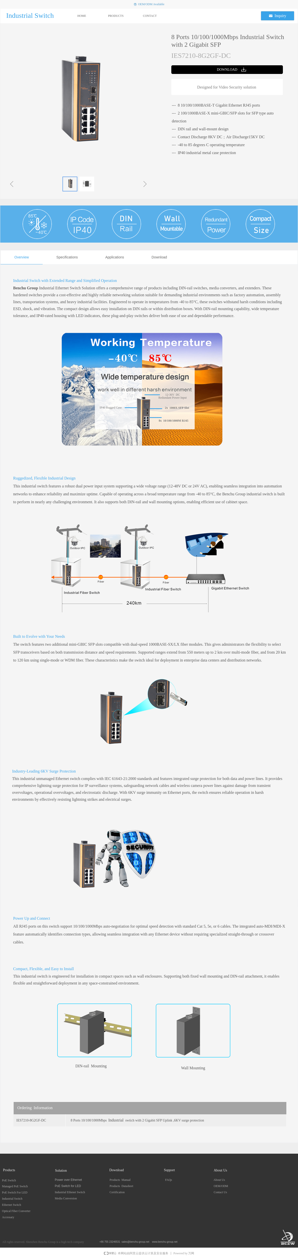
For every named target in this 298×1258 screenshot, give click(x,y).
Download (159, 257)
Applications (114, 257)
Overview (21, 257)
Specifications (67, 257)
